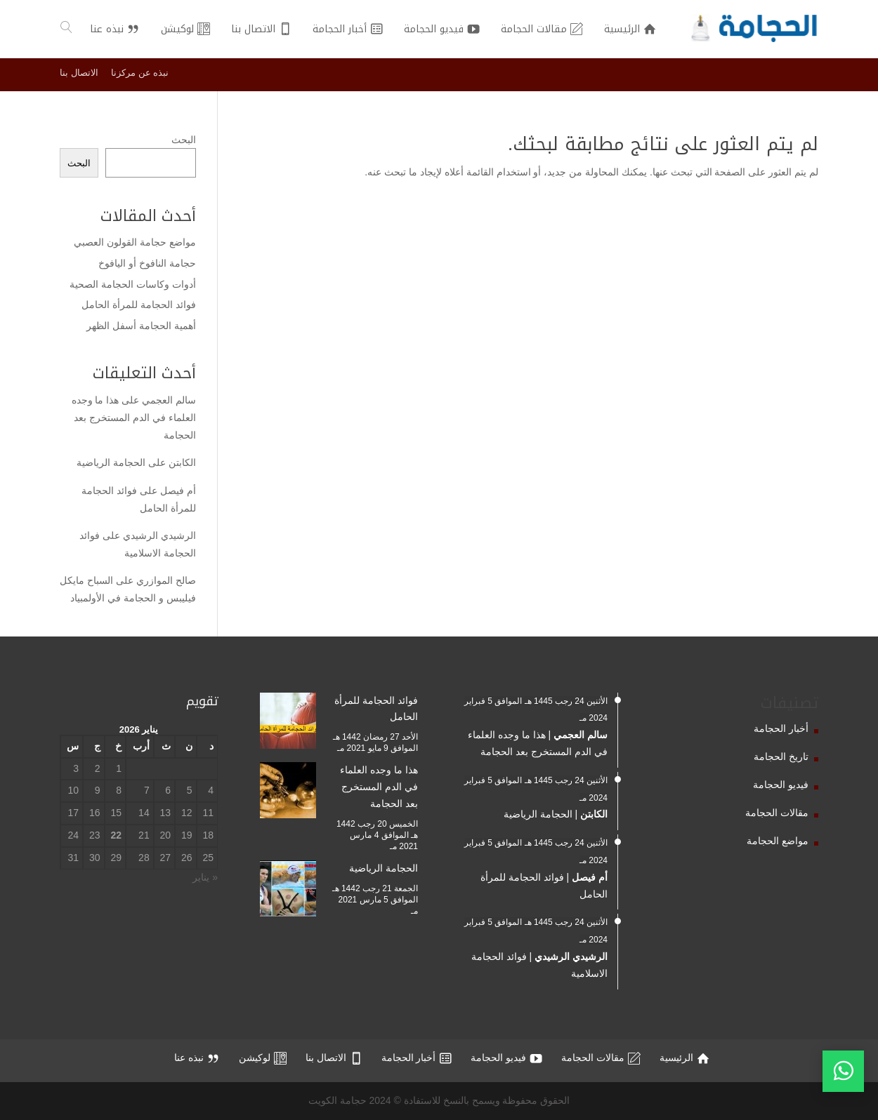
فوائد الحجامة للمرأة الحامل (138, 304)
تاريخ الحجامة (781, 756)
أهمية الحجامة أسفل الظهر (141, 325)
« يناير (205, 877)
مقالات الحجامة (776, 812)
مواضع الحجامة (777, 840)
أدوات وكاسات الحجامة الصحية (133, 284)
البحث (183, 139)
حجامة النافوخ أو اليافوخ (147, 263)
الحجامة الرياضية (111, 462)
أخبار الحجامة (781, 728)
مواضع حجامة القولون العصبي (135, 242)
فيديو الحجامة (780, 784)
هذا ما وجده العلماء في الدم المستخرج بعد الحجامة (134, 417)
